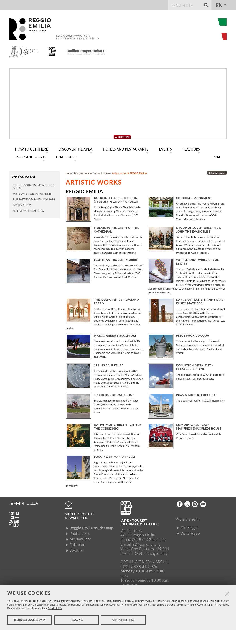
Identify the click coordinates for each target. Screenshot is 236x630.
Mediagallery (80, 538)
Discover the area (83, 172)
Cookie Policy (55, 608)
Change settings (123, 620)
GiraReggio (189, 526)
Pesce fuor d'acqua (192, 334)
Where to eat (23, 176)
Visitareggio (190, 532)
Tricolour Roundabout (114, 394)
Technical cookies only (29, 620)
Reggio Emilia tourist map (91, 527)
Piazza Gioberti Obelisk (195, 394)
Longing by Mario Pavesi (114, 456)
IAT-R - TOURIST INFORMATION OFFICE (139, 521)
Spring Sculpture (108, 364)
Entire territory (217, 172)
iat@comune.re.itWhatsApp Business (140, 545)
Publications (80, 532)
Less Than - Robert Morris (116, 259)
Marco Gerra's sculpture (115, 334)
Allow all (76, 620)
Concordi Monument (194, 197)
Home (69, 172)
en (219, 5)
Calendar (77, 543)
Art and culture (102, 172)
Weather (77, 549)
